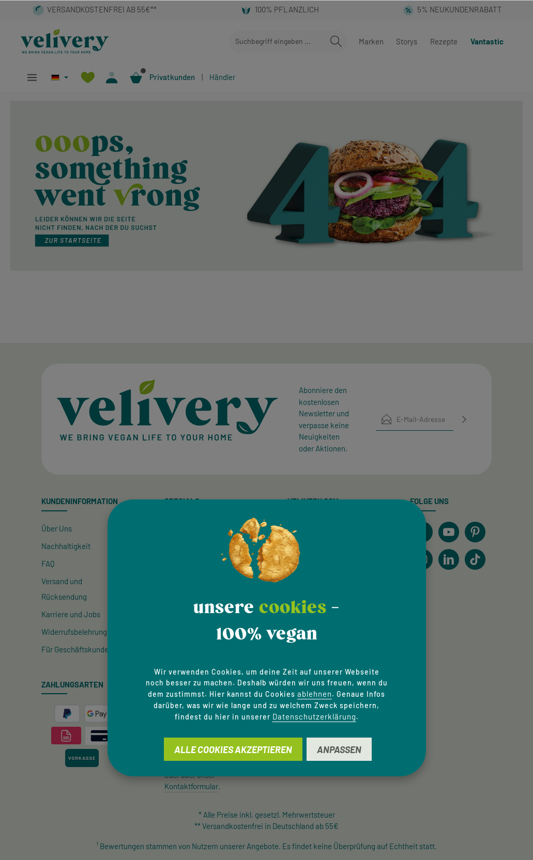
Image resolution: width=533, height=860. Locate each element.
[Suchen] (336, 41)
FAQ (48, 563)
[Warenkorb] (136, 77)
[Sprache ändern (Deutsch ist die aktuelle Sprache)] (59, 77)
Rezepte (444, 41)
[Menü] (32, 77)
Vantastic (487, 41)
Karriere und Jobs (70, 614)
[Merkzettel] (88, 77)
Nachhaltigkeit (65, 546)
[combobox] (277, 41)
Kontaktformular (191, 786)
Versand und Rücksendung (64, 588)
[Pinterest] (475, 532)
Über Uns (56, 528)
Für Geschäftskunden (77, 649)
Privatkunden (172, 77)
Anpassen (339, 749)
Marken (371, 41)
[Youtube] (448, 532)
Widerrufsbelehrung (74, 631)
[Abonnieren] (464, 419)
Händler (222, 77)
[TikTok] (475, 559)
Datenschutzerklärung (314, 716)
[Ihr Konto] (112, 77)
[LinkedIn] (448, 559)
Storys (406, 41)
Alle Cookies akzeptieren (233, 749)
